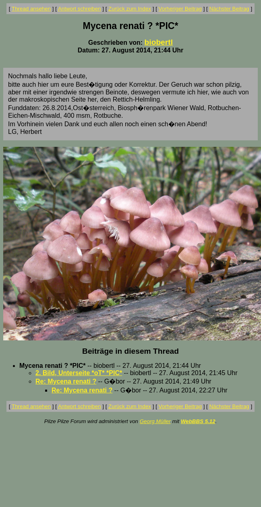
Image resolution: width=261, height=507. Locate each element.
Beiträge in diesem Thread (130, 351)
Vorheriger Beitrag (180, 9)
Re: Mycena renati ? (65, 381)
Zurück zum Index (129, 9)
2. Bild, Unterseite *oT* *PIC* (78, 372)
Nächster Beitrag (229, 9)
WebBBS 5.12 (198, 421)
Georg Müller (155, 421)
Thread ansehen (31, 9)
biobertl (159, 42)
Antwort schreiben (79, 9)
